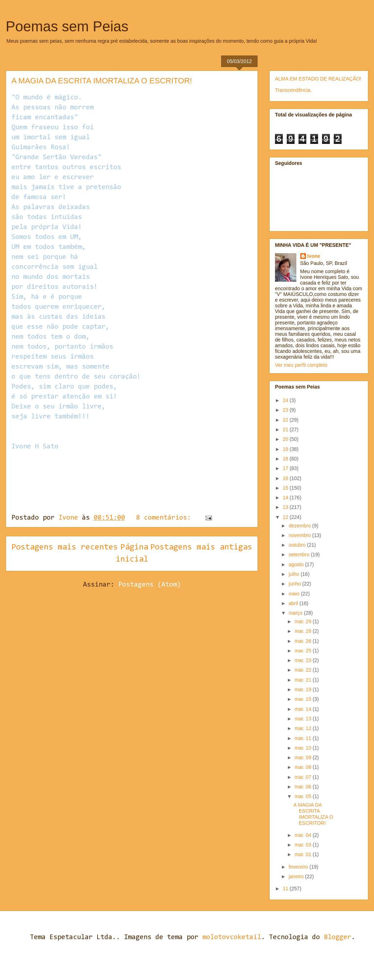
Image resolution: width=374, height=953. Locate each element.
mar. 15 (304, 699)
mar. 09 (304, 757)
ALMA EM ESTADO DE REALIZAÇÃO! (318, 79)
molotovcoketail (231, 937)
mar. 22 (304, 670)
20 (286, 439)
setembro (300, 554)
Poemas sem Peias (67, 26)
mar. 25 (304, 650)
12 (286, 517)
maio (295, 594)
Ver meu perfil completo (301, 365)
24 (286, 400)
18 (286, 459)
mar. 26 (304, 641)
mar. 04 (304, 835)
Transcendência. (293, 90)
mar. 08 (304, 767)
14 (286, 497)
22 (286, 420)
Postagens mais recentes (64, 547)
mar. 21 (304, 680)
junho (295, 584)
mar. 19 (304, 689)
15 (286, 488)
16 (286, 478)
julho (294, 574)
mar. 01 (304, 854)
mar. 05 (304, 796)
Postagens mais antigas (201, 547)
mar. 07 (304, 777)
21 (286, 429)
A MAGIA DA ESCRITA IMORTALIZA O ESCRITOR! (101, 80)
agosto (297, 564)
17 (286, 468)
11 (286, 888)
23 (286, 410)
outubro (298, 545)
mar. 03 (304, 845)
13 (286, 507)
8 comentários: (165, 517)
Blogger (337, 937)
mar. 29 (304, 621)
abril (294, 603)
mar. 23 (304, 660)
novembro (300, 535)
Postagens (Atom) (149, 584)
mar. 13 (304, 719)
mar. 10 (304, 748)
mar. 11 (304, 738)
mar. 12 (304, 728)
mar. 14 (304, 709)
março (296, 613)
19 (286, 449)
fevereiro (299, 867)
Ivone (314, 256)
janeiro (297, 876)
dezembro (300, 525)
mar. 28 (304, 631)
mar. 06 (304, 787)
